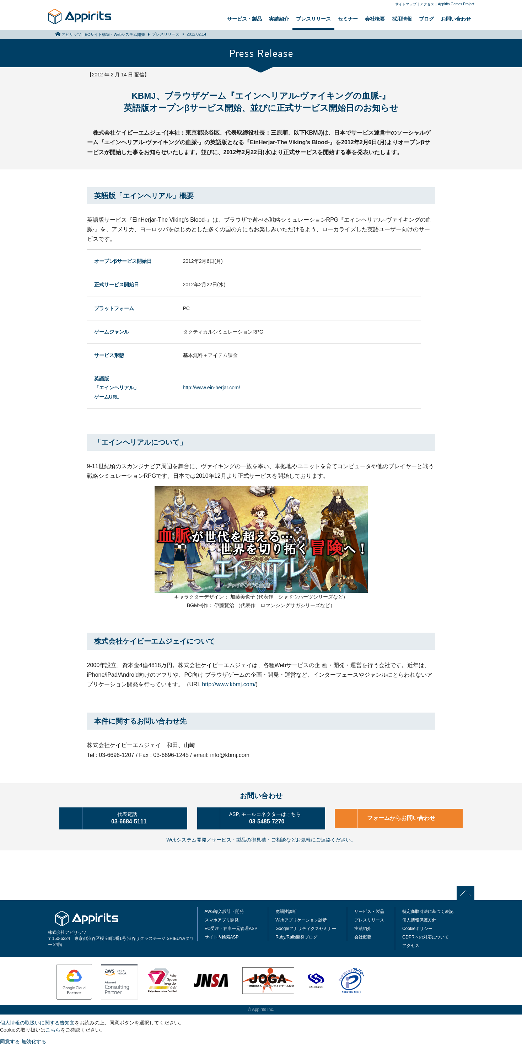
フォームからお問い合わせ (403, 818)
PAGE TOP (467, 891)
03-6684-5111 (133, 817)
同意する (10, 1040)
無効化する (33, 1040)
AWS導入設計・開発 (224, 910)
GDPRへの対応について (425, 935)
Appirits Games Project (456, 4)
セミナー (348, 19)
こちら (52, 1028)
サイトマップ (405, 4)
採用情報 (402, 19)
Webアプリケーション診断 (301, 918)
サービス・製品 (244, 19)
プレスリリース (313, 19)
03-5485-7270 (271, 817)
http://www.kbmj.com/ (228, 684)
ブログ (426, 19)
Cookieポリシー (417, 927)
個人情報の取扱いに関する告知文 (37, 1021)
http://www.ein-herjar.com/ (211, 387)
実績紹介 (279, 19)
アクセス (427, 4)
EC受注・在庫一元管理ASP (231, 927)
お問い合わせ (456, 19)
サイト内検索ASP (222, 935)
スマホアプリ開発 (222, 918)
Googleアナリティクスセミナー (305, 927)
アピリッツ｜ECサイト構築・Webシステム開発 (103, 34)
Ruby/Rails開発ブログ (296, 935)
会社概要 (375, 19)
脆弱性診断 (286, 910)
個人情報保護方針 (419, 918)
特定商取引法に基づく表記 (427, 910)
